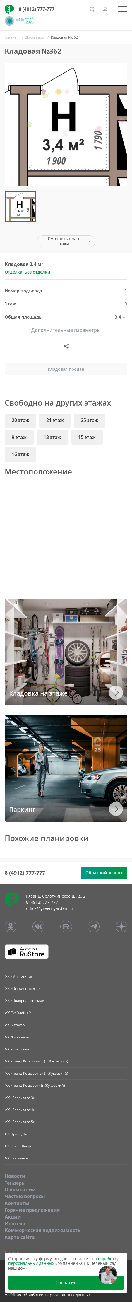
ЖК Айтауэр (15, 1024)
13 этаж (52, 437)
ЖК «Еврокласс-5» (20, 1121)
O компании (20, 1189)
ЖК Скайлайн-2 (18, 1012)
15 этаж (87, 437)
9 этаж (19, 437)
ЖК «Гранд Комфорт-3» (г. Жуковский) (36, 1061)
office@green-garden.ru (49, 908)
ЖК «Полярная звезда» (24, 1000)
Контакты (17, 1203)
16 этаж (20, 454)
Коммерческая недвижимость (42, 1230)
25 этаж (89, 420)
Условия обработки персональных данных (48, 1295)
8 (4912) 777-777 (36, 9)
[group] (66, 124)
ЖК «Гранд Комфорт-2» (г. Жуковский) (36, 1073)
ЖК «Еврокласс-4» (20, 1109)
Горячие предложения (32, 1210)
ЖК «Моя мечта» (19, 976)
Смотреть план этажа (63, 241)
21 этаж (55, 420)
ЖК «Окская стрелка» (22, 988)
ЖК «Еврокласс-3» (20, 1097)
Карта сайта (20, 1237)
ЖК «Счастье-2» (18, 1049)
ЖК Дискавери (17, 1037)
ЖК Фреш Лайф (18, 1146)
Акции (13, 1217)
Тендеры (15, 1183)
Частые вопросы (25, 1196)
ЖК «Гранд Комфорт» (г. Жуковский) (35, 1085)
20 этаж (20, 420)
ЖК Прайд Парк (18, 1134)
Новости (15, 1176)
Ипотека (15, 1223)
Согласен (66, 1282)
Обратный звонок (104, 872)
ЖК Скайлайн (16, 1158)
